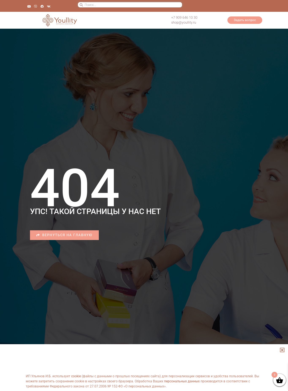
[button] (282, 350)
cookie (76, 376)
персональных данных (182, 381)
